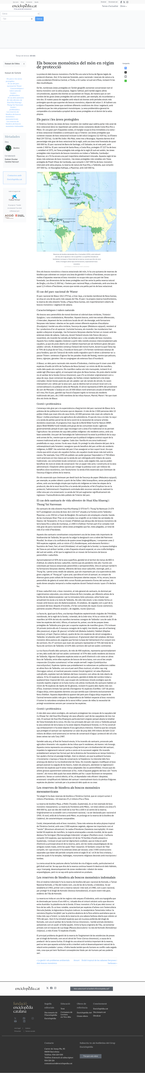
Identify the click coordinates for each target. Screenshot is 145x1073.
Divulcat (103, 2)
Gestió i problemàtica (15, 94)
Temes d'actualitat (110, 6)
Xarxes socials (30, 1031)
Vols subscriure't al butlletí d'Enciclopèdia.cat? (91, 989)
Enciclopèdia (50, 1018)
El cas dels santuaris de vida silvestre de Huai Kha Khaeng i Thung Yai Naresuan (15, 101)
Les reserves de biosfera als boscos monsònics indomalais (14, 123)
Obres (122, 6)
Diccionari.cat (113, 2)
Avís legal (17, 1028)
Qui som (15, 2)
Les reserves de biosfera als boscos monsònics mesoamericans (13, 115)
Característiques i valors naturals (17, 89)
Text (63, 1008)
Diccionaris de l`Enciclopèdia (50, 1013)
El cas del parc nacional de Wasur (14, 84)
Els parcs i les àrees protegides (14, 80)
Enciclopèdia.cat (100, 1008)
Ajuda (36, 2)
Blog (22, 2)
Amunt (77, 960)
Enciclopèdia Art (84, 1012)
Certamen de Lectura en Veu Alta (66, 1014)
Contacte (29, 2)
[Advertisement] (108, 29)
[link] (14, 64)
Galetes (27, 1028)
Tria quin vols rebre (90, 1056)
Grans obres (82, 1016)
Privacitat (17, 1031)
